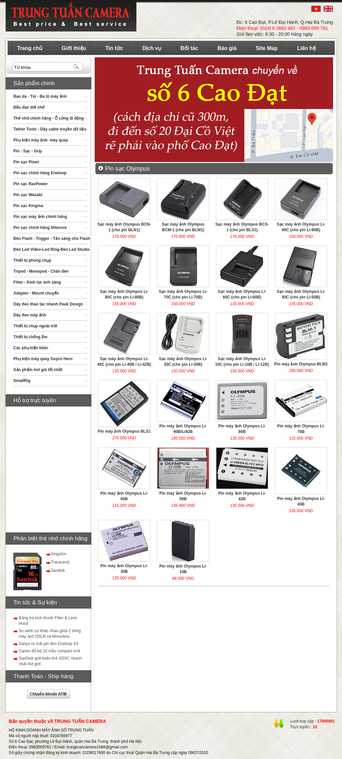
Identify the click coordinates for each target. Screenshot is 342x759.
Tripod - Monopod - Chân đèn (41, 271)
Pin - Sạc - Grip (28, 151)
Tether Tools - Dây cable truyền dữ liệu (50, 129)
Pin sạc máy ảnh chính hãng (40, 216)
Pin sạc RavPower (31, 184)
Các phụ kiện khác (31, 348)
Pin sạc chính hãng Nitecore (40, 227)
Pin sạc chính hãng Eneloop (40, 173)
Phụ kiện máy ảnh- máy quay (41, 140)
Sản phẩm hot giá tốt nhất (38, 369)
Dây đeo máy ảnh (30, 315)
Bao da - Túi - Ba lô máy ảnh (40, 96)
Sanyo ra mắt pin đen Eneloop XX (49, 643)
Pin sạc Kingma (28, 205)
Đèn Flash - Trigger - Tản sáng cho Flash (52, 238)
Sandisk (58, 570)
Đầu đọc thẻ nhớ (29, 107)
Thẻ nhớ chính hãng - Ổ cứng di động (49, 118)
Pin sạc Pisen (26, 162)
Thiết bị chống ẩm (31, 337)
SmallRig (22, 380)
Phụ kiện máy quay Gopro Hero (43, 358)
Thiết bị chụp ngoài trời (35, 326)
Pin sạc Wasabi (28, 194)
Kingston (59, 554)
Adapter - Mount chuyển (36, 293)
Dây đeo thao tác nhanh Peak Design (48, 304)
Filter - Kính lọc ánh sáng (37, 282)
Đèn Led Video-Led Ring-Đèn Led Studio (52, 249)
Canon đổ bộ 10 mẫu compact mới (49, 651)
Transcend (60, 562)
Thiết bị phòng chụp (32, 260)
